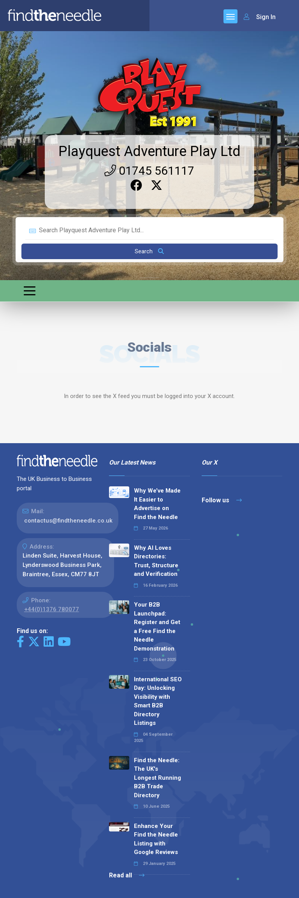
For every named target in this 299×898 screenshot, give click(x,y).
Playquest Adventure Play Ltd (149, 151)
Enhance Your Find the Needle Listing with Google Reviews (156, 839)
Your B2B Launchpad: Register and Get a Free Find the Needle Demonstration (157, 626)
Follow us (222, 500)
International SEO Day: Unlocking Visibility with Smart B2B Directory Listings (158, 701)
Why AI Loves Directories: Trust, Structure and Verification (156, 561)
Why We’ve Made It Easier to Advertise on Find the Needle (157, 504)
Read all (126, 875)
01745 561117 (149, 170)
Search (149, 251)
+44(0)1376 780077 (51, 609)
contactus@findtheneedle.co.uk (68, 520)
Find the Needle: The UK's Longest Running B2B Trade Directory (157, 778)
